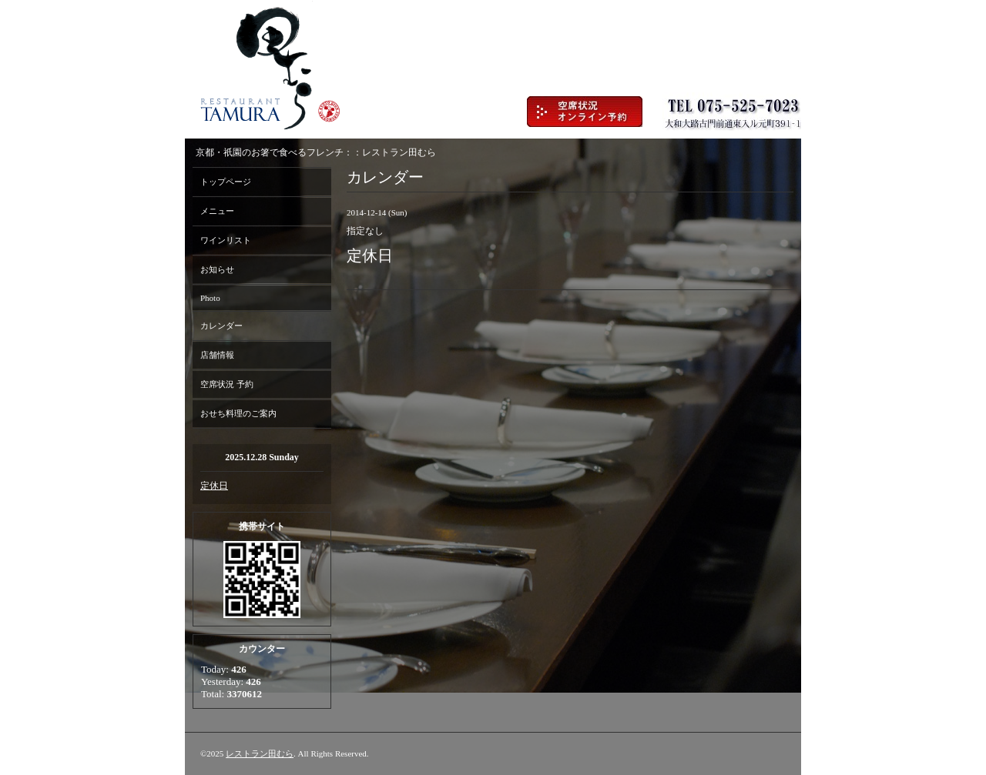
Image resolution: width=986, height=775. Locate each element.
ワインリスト (225, 240)
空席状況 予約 (226, 384)
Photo (210, 297)
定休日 (214, 485)
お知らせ (217, 269)
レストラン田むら (259, 753)
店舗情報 (217, 354)
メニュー (217, 210)
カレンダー (221, 325)
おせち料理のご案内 (238, 413)
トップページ (225, 181)
